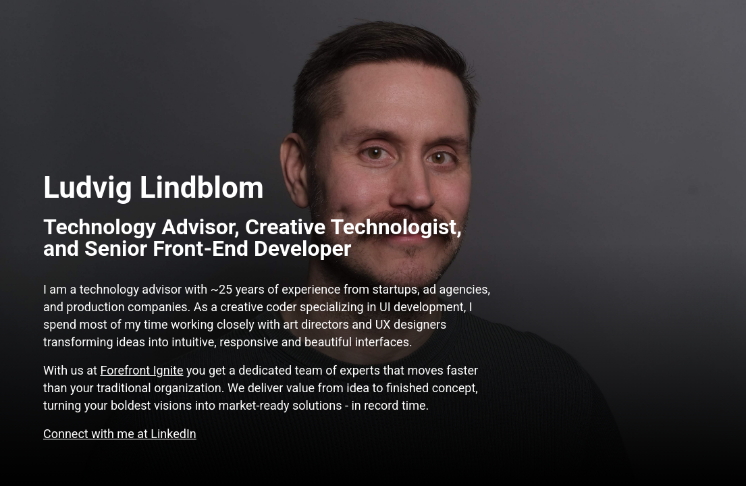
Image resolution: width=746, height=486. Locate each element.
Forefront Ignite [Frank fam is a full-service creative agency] (141, 370)
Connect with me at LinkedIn (119, 434)
